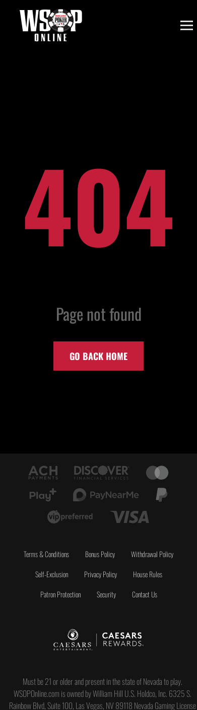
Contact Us (144, 594)
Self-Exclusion (51, 574)
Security (106, 594)
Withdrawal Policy (152, 554)
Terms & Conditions (46, 554)
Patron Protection (60, 594)
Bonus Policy (100, 554)
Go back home (98, 356)
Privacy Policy (100, 574)
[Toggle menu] (186, 25)
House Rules (147, 574)
